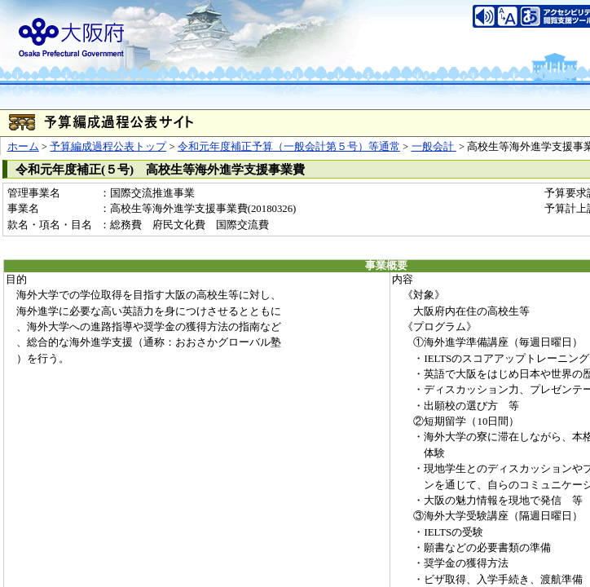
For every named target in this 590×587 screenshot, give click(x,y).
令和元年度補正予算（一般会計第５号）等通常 (289, 146)
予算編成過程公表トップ (108, 146)
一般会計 (434, 146)
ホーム (23, 146)
